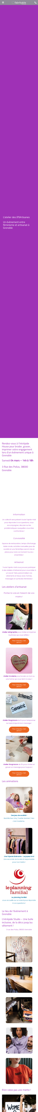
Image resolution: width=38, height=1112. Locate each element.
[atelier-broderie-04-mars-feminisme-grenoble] (19, 647)
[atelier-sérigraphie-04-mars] (19, 603)
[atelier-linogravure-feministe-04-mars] (19, 691)
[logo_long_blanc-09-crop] (19, 2)
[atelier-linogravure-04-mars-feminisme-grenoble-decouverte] (19, 735)
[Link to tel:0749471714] (35, 2)
